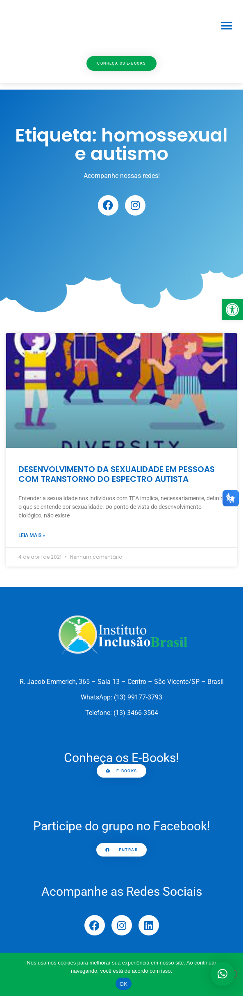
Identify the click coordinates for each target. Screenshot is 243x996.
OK (123, 984)
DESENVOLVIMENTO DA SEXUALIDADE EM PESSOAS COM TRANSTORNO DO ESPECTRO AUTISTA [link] (116, 474)
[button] (226, 26)
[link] (232, 309)
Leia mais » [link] (31, 535)
